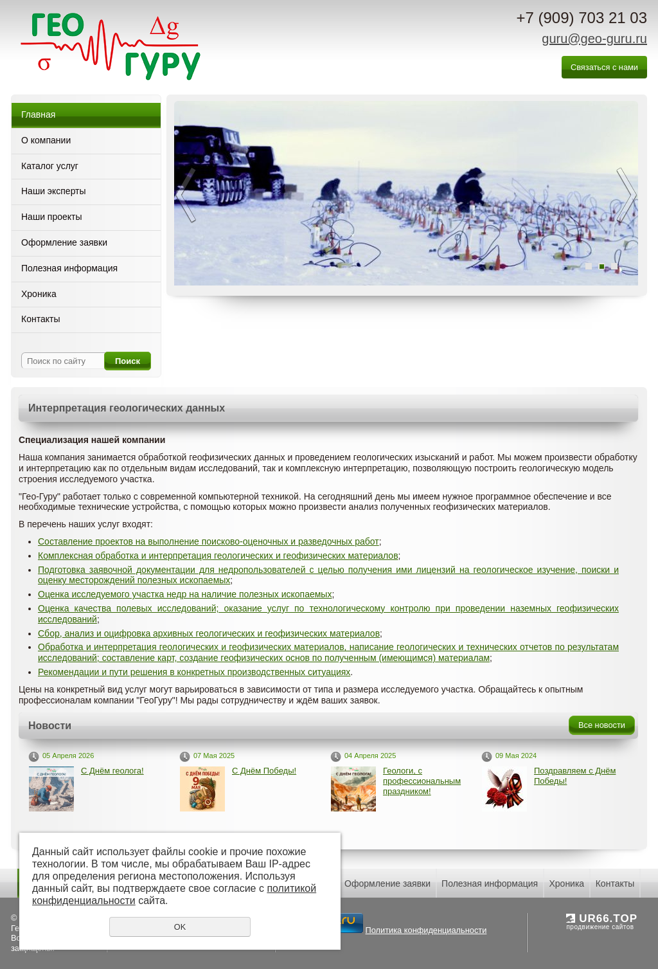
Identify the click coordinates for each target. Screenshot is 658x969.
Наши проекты (51, 217)
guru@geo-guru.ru (594, 39)
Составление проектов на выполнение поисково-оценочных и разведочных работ (208, 541)
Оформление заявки (64, 242)
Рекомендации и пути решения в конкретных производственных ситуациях (194, 672)
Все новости (601, 725)
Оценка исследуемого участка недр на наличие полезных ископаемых (185, 594)
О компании (46, 140)
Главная (38, 114)
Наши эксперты (53, 191)
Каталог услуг (49, 166)
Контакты (40, 319)
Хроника (39, 294)
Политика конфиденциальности (354, 935)
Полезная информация (69, 268)
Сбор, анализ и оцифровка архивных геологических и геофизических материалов (209, 633)
